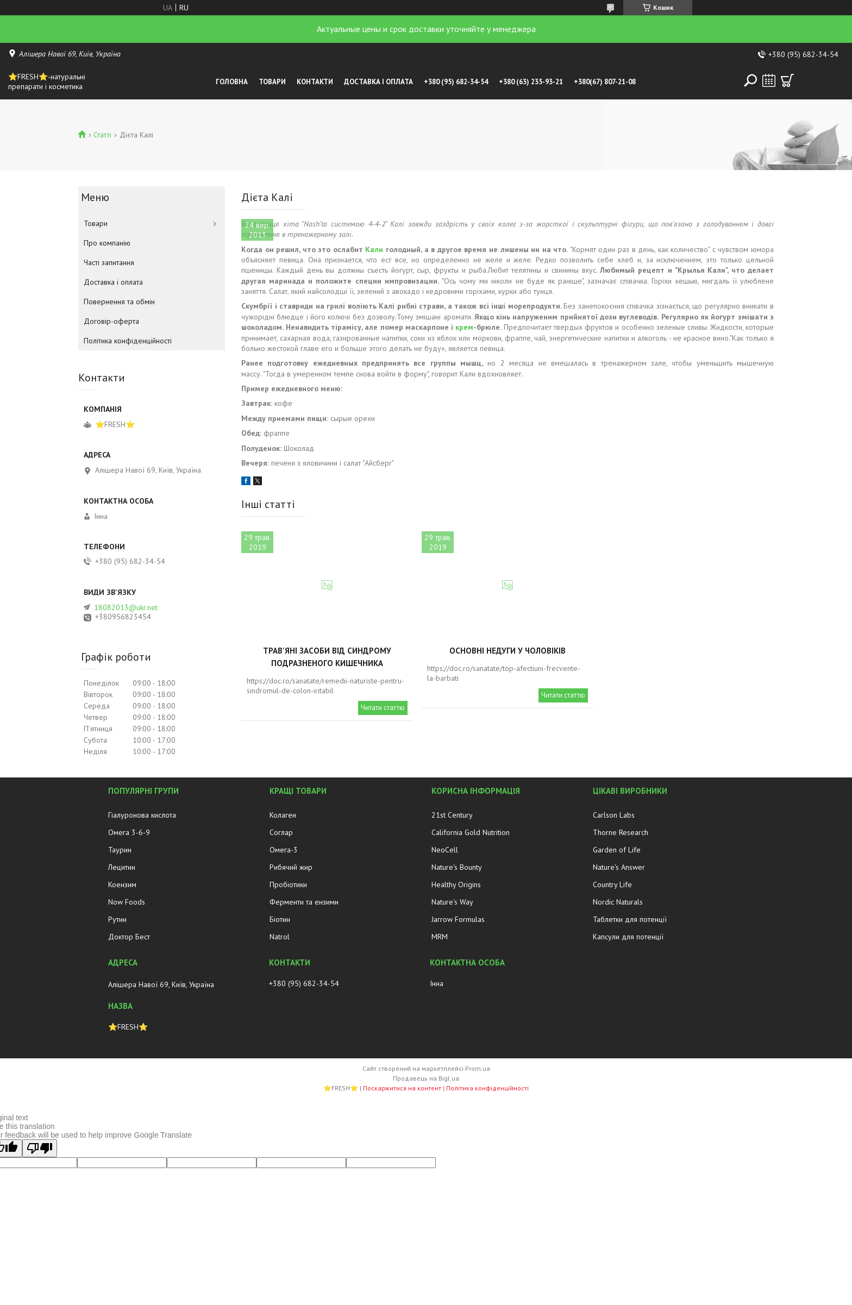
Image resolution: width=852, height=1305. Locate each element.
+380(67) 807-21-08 (605, 81)
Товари (272, 81)
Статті (102, 134)
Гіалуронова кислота (142, 815)
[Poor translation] (39, 1148)
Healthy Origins (456, 884)
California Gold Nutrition (470, 832)
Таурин (119, 850)
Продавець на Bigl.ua (426, 1078)
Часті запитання (109, 262)
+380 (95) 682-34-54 (456, 81)
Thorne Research (620, 832)
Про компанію (107, 243)
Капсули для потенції (628, 937)
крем (464, 327)
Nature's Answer (619, 867)
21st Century (452, 815)
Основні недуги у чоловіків (507, 650)
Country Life (612, 884)
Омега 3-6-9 (129, 832)
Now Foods (126, 902)
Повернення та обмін (119, 301)
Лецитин (121, 867)
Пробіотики (288, 884)
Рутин (117, 919)
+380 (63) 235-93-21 (531, 81)
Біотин (280, 919)
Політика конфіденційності (128, 341)
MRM (439, 937)
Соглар (281, 832)
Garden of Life (617, 850)
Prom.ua (477, 1068)
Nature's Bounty (456, 867)
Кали (374, 249)
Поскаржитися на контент (402, 1088)
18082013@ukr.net (126, 607)
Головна (232, 81)
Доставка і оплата (378, 81)
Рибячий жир (291, 867)
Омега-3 (284, 850)
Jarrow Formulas (458, 919)
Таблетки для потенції (630, 919)
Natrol (280, 937)
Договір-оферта (111, 321)
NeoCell (444, 850)
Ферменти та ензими (304, 902)
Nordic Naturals (618, 902)
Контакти (315, 81)
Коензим (122, 884)
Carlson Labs (614, 815)
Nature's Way (452, 902)
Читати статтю (383, 707)
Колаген (283, 815)
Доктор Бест (129, 937)
